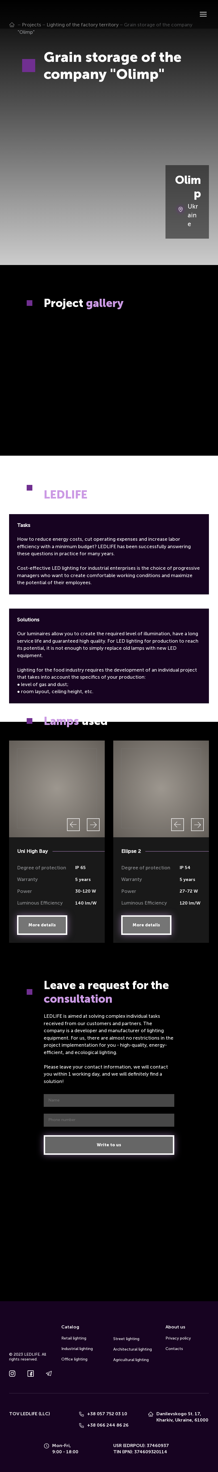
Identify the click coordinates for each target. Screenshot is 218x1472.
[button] (42, 925)
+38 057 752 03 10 (107, 1413)
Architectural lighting (132, 1349)
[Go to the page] (17, 14)
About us (175, 1327)
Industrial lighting (77, 1348)
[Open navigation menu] (203, 14)
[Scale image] (57, 344)
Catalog (70, 1327)
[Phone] (81, 1414)
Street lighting (126, 1338)
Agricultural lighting (131, 1359)
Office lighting (74, 1359)
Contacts (174, 1348)
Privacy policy (178, 1338)
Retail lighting (73, 1338)
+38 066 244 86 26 (108, 1425)
